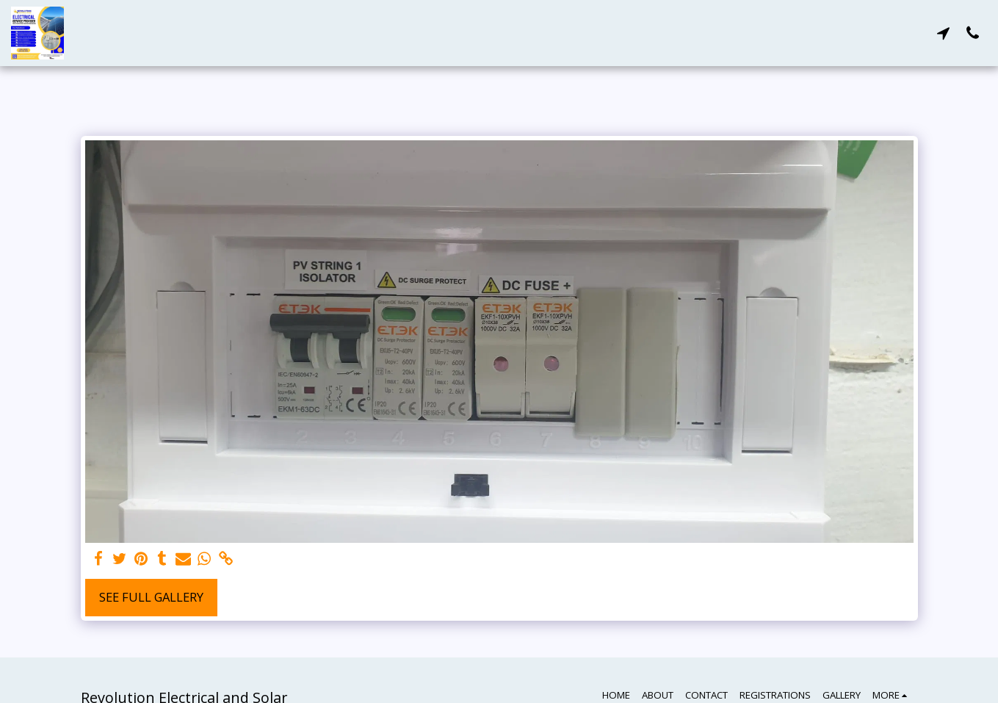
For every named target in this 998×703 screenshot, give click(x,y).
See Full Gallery (151, 596)
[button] (943, 32)
